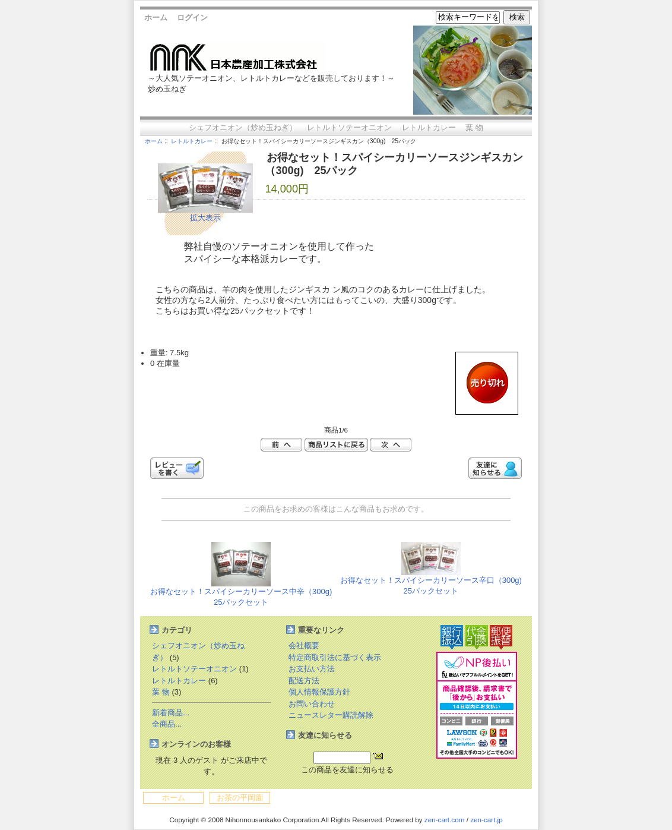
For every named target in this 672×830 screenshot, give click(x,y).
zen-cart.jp (486, 819)
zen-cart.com (444, 819)
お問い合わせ (312, 703)
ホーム (155, 17)
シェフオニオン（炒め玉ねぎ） (243, 127)
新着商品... (170, 712)
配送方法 (304, 680)
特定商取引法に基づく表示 (335, 657)
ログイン (192, 17)
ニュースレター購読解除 (331, 715)
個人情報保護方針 (319, 691)
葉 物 (474, 127)
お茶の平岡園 (240, 797)
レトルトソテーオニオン (349, 127)
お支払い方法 (312, 668)
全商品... (167, 723)
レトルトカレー (192, 141)
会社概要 (304, 645)
